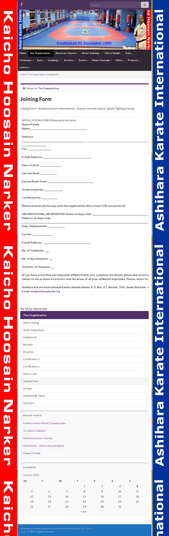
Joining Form (30, 381)
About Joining (31, 322)
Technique (26, 60)
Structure (28, 403)
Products (134, 60)
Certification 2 (31, 366)
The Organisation (41, 53)
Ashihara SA (30, 337)
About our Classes (66, 53)
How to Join (30, 373)
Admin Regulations (33, 330)
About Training (91, 53)
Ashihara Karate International (84, 35)
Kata (40, 60)
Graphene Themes (45, 531)
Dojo (129, 53)
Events (83, 60)
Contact (24, 67)
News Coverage (102, 60)
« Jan (83, 511)
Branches (28, 351)
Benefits (28, 344)
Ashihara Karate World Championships (44, 423)
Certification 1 (31, 359)
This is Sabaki (113, 53)
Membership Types (34, 395)
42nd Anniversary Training (37, 438)
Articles (69, 60)
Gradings (54, 60)
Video (120, 60)
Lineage (27, 388)
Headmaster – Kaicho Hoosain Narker (44, 445)
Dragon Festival (31, 453)
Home (22, 53)
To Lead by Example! (34, 430)
